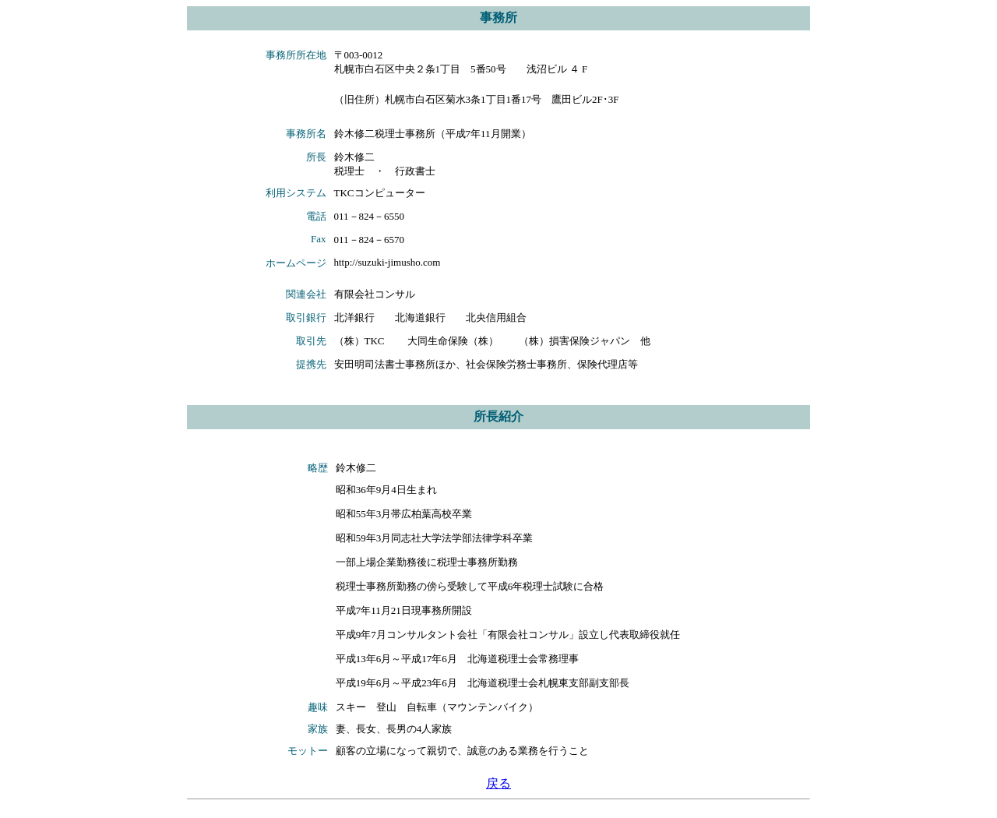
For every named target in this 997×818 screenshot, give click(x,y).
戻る (498, 783)
